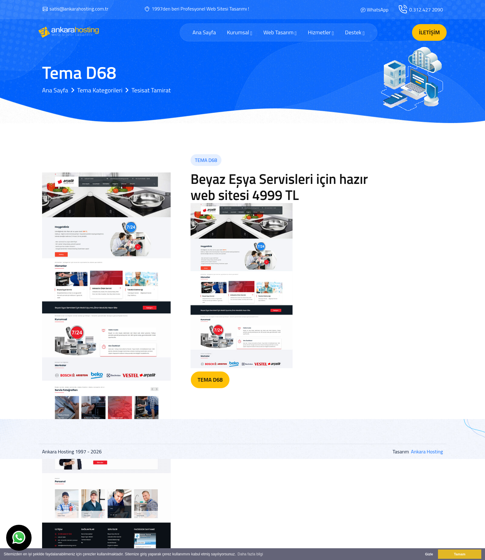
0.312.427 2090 (426, 9)
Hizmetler (321, 32)
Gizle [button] (429, 554)
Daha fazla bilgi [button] (250, 554)
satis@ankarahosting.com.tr (78, 8)
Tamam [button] (459, 554)
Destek (355, 32)
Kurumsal (239, 32)
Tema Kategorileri (99, 90)
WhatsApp (377, 9)
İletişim (429, 32)
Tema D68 (240, 379)
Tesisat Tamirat (151, 90)
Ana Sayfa (204, 32)
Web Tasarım (280, 32)
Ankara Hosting (427, 451)
